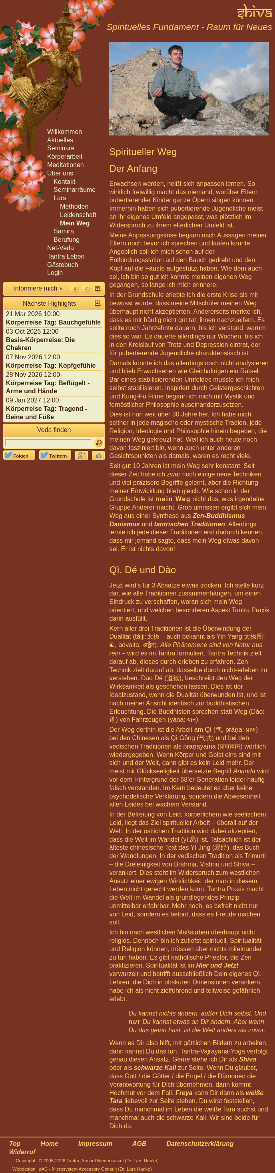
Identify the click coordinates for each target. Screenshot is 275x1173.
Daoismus (124, 524)
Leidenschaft (78, 214)
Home (49, 1143)
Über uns (60, 173)
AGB (139, 1143)
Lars (60, 198)
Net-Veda (60, 248)
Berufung (67, 239)
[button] (97, 288)
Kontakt (64, 181)
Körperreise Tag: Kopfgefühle (51, 365)
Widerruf (22, 1152)
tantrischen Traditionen (189, 524)
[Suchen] (98, 442)
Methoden (74, 206)
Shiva (247, 1059)
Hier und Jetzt (217, 965)
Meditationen (65, 164)
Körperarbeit (64, 156)
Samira (64, 231)
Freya (184, 1092)
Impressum (95, 1143)
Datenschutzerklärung (199, 1143)
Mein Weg (75, 223)
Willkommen (64, 131)
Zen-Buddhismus (219, 515)
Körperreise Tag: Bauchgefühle (53, 322)
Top (15, 1143)
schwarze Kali (155, 1067)
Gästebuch (62, 264)
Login (55, 272)
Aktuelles (60, 140)
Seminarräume (75, 189)
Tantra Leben (65, 256)
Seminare (60, 148)
